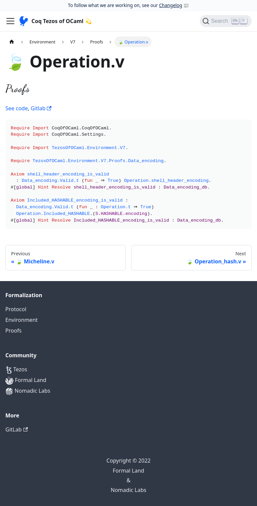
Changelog (170, 5)
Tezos (16, 370)
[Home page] (11, 41)
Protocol (15, 309)
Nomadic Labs (27, 391)
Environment (21, 320)
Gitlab (41, 108)
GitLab (16, 429)
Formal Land (25, 380)
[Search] (226, 21)
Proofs (13, 330)
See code (16, 108)
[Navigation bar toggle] (10, 21)
